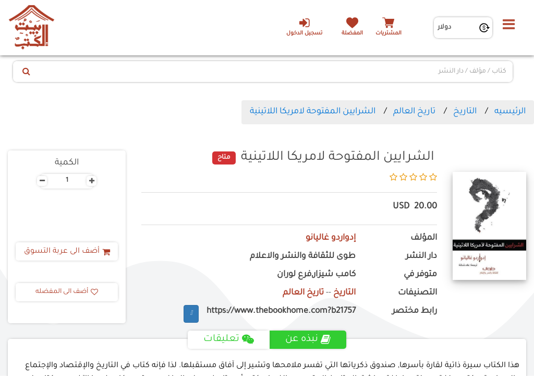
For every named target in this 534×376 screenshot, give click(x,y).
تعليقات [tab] (228, 339)
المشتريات (388, 34)
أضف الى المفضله (66, 292)
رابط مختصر (414, 311)
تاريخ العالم (414, 111)
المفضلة (352, 34)
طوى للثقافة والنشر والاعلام (303, 256)
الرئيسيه (510, 111)
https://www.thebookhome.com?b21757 (281, 311)
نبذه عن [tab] (308, 339)
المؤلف (423, 238)
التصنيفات (417, 293)
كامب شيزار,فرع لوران (316, 275)
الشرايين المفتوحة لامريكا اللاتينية (312, 111)
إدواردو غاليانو (331, 238)
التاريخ (465, 111)
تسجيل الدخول (304, 27)
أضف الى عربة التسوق (67, 252)
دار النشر (421, 256)
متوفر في (420, 275)
